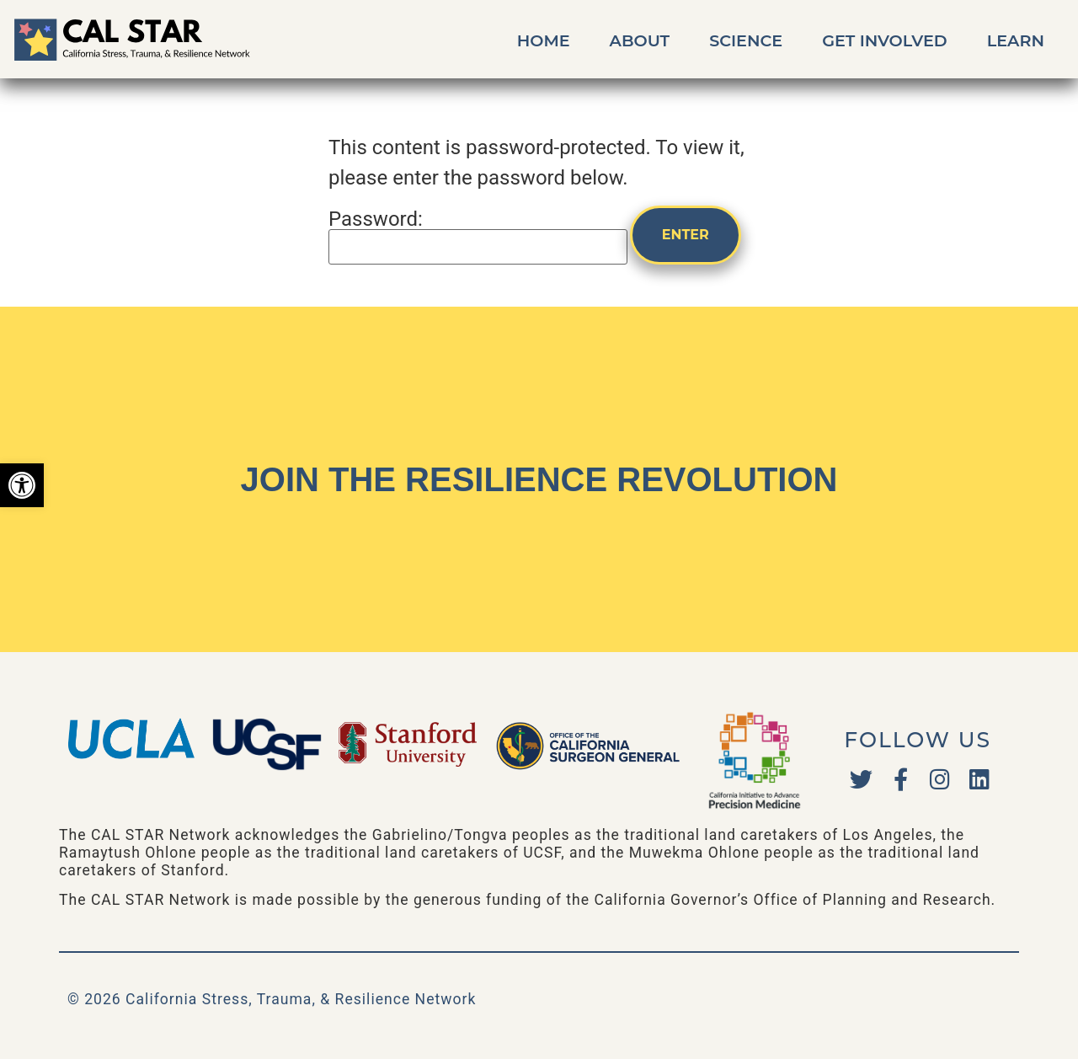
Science (745, 40)
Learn (1015, 40)
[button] (22, 485)
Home (543, 40)
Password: (477, 237)
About (640, 40)
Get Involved (884, 40)
